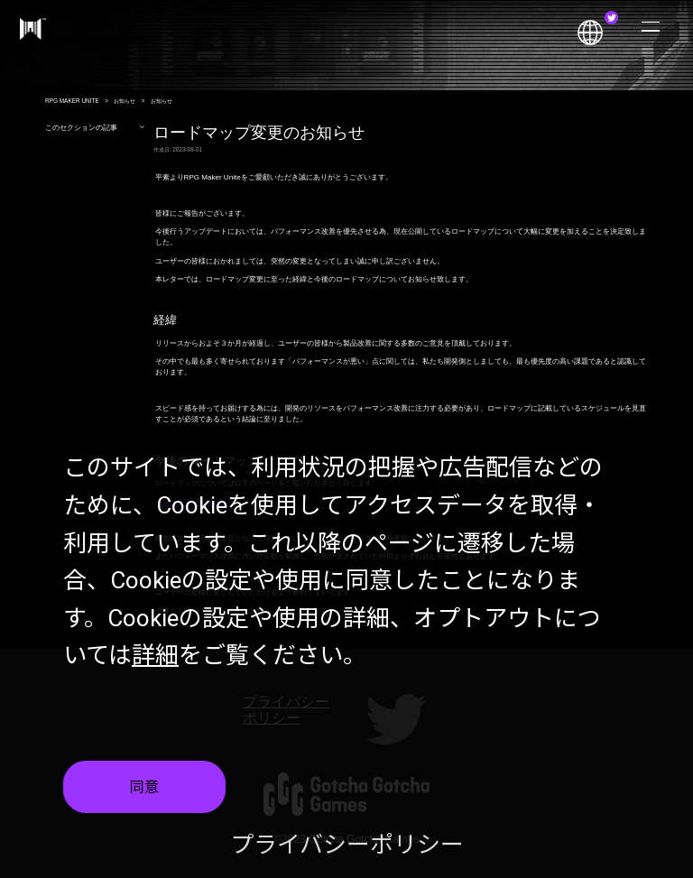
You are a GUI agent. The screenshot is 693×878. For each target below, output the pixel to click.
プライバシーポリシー (347, 846)
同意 (144, 789)
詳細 (155, 656)
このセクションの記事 (95, 128)
